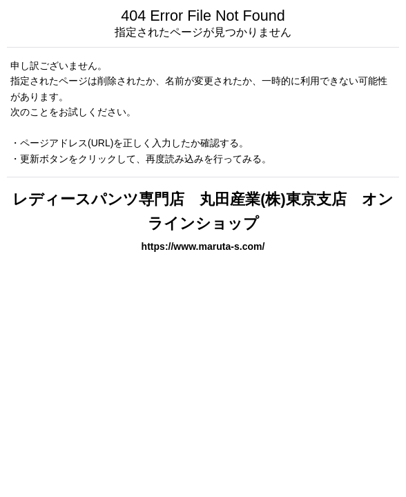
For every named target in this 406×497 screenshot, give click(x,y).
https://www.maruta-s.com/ (203, 246)
